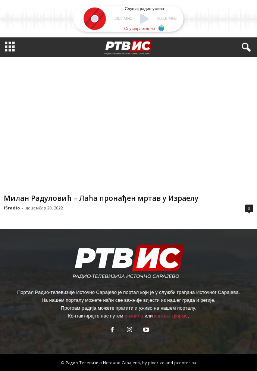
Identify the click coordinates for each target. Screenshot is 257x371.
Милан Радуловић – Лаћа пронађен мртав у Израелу (101, 198)
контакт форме (171, 316)
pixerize (157, 362)
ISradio (12, 208)
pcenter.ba (185, 362)
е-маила (134, 316)
